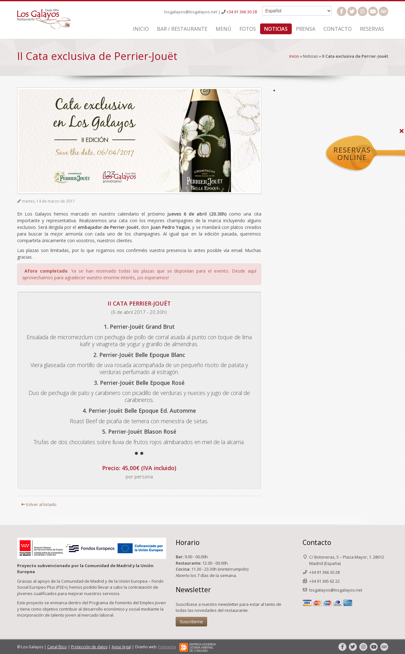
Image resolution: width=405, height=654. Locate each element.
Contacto (337, 28)
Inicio (141, 28)
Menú (223, 28)
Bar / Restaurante (182, 28)
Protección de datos (89, 647)
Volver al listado (38, 504)
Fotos (247, 28)
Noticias (276, 28)
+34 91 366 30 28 (241, 12)
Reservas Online (388, 139)
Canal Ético (57, 647)
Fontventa (167, 647)
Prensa (305, 28)
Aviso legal (121, 647)
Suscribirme (191, 621)
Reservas (372, 28)
